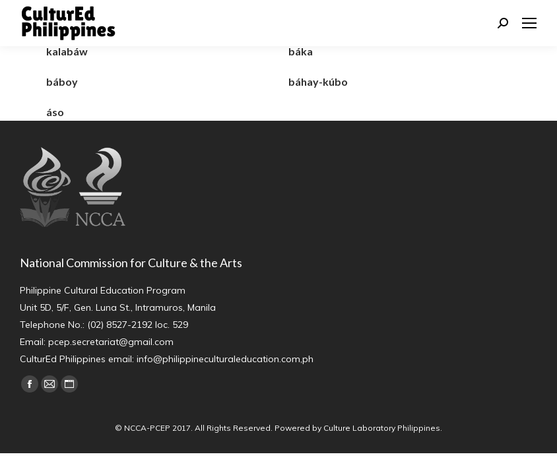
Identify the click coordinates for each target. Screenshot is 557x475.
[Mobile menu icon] (529, 23)
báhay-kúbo (318, 81)
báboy (62, 81)
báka (300, 51)
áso (55, 112)
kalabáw (67, 51)
